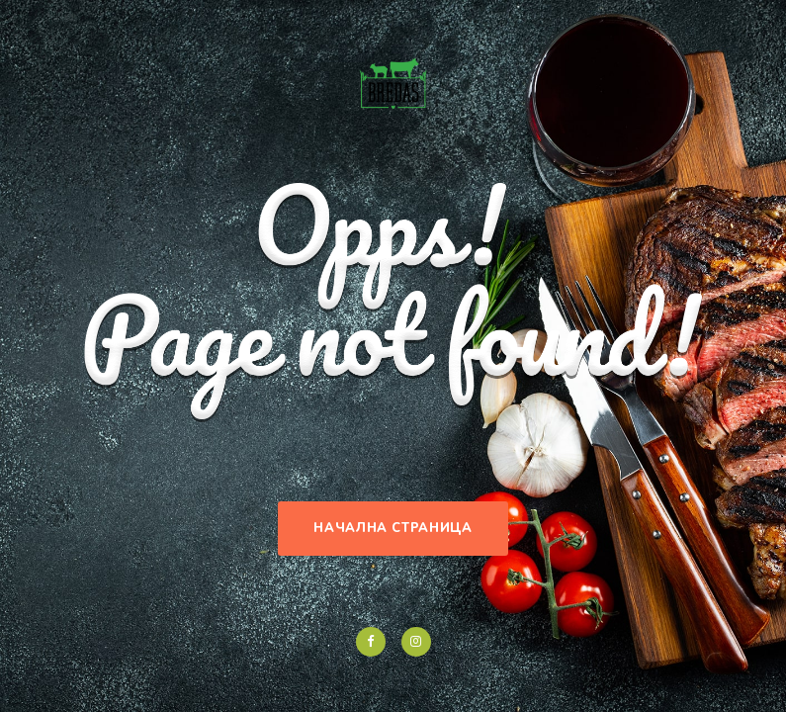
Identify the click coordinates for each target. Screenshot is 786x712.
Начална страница (392, 528)
